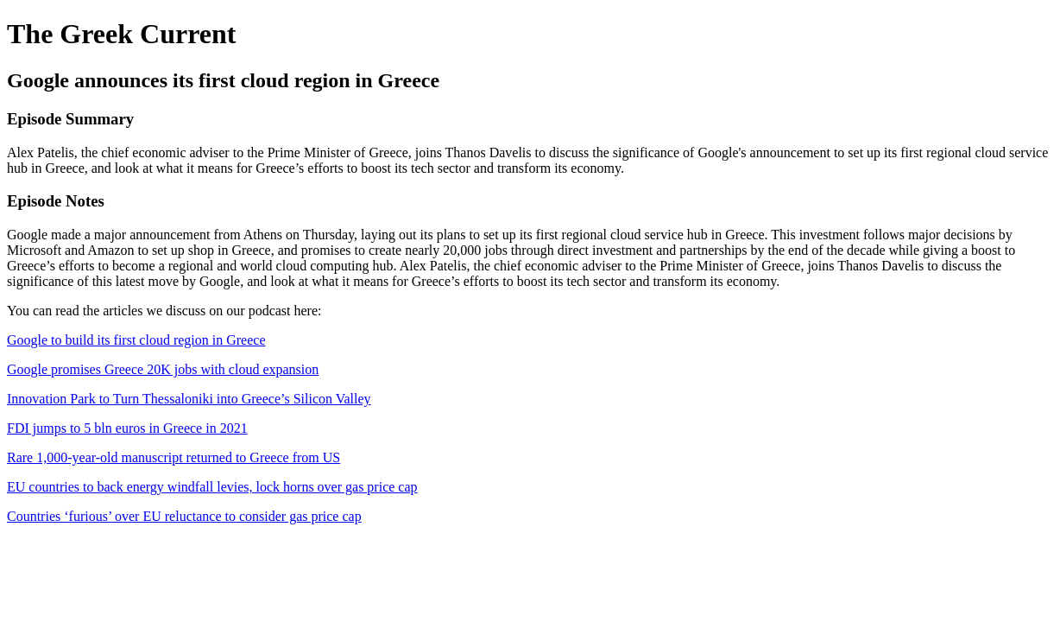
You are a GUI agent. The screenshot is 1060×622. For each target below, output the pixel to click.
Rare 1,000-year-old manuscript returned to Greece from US (173, 457)
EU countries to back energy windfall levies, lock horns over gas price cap (212, 486)
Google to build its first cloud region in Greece (136, 340)
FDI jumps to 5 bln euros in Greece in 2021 (127, 428)
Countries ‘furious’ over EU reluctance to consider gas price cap (184, 516)
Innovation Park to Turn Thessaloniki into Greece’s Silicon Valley (189, 398)
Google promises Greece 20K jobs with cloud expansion (163, 369)
